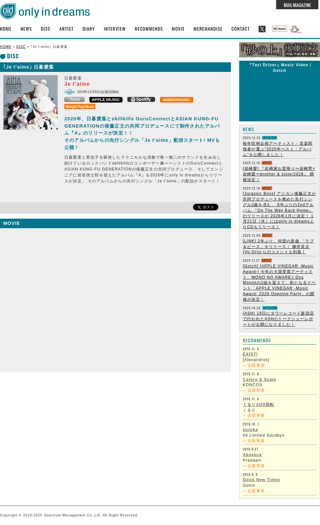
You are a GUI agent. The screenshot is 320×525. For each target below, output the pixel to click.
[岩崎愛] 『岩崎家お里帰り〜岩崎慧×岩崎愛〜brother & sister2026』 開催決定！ (279, 174)
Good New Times (261, 480)
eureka (250, 429)
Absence (252, 454)
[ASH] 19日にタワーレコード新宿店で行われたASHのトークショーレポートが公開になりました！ (278, 319)
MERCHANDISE (208, 28)
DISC (45, 28)
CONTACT (241, 28)
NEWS (26, 28)
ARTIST (66, 28)
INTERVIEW (115, 28)
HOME (6, 28)
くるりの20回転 (258, 404)
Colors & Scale (259, 379)
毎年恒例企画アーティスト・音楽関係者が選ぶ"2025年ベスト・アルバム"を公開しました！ (277, 149)
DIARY (88, 28)
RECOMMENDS (149, 28)
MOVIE (178, 28)
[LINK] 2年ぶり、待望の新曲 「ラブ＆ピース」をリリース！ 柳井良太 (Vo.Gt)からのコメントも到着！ (278, 247)
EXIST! (250, 354)
